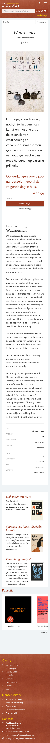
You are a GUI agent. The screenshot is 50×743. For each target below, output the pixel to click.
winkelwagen (42, 15)
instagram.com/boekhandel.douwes (21, 738)
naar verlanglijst (25, 209)
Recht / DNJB (11, 672)
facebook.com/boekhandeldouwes (20, 735)
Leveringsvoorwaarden (15, 709)
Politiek (9, 686)
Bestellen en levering (14, 702)
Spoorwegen (11, 668)
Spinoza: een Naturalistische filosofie (24, 528)
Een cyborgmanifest (18, 559)
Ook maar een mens (18, 497)
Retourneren (11, 706)
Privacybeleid (11, 713)
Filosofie (6, 22)
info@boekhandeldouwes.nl (17, 731)
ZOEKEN (41, 11)
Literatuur (10, 679)
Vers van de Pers (12, 665)
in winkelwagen (25, 203)
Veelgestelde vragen (14, 699)
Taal (7, 689)
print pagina (42, 22)
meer (44, 632)
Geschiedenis (11, 682)
